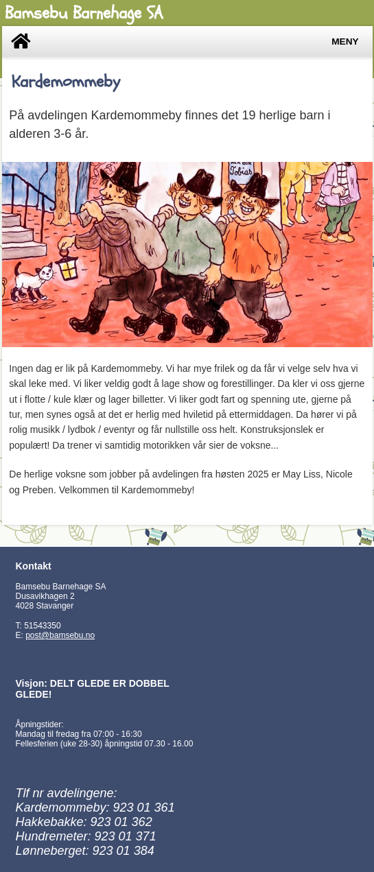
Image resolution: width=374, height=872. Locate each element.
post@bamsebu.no (60, 635)
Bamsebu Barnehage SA (84, 13)
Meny (344, 41)
